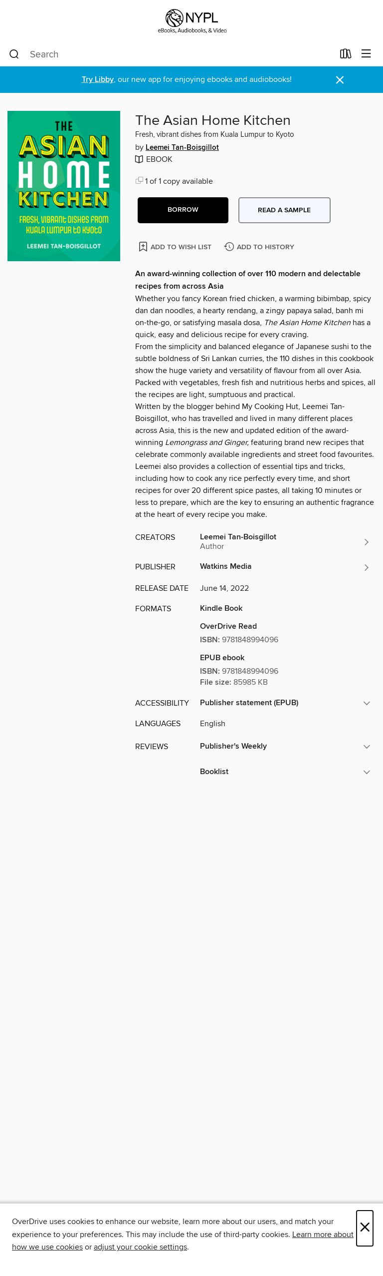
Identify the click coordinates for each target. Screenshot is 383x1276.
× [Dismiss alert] (340, 80)
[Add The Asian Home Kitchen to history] (260, 247)
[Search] (14, 54)
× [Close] (365, 1228)
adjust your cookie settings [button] (140, 1247)
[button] (183, 210)
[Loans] (346, 56)
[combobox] (171, 54)
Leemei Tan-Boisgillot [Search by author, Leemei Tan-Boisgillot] (182, 147)
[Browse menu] (366, 54)
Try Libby (98, 79)
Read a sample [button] (284, 210)
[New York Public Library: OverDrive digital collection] (191, 21)
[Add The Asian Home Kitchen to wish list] (176, 246)
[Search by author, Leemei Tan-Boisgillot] (285, 541)
